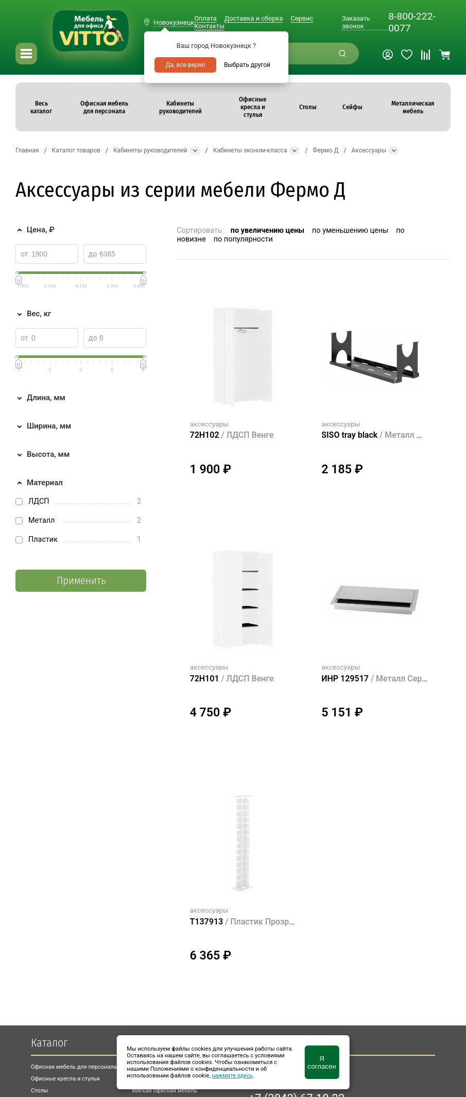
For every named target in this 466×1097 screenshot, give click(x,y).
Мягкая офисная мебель (164, 1090)
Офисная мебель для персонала (74, 1067)
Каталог (49, 1043)
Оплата (205, 18)
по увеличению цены (267, 230)
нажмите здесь (232, 1075)
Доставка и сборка (254, 18)
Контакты (209, 26)
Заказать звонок (356, 22)
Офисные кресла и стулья (65, 1078)
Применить (81, 580)
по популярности (243, 239)
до (93, 254)
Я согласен (321, 1062)
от (24, 254)
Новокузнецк (173, 22)
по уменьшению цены (350, 230)
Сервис (301, 18)
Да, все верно (185, 64)
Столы (39, 1090)
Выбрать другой (247, 64)
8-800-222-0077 (411, 22)
